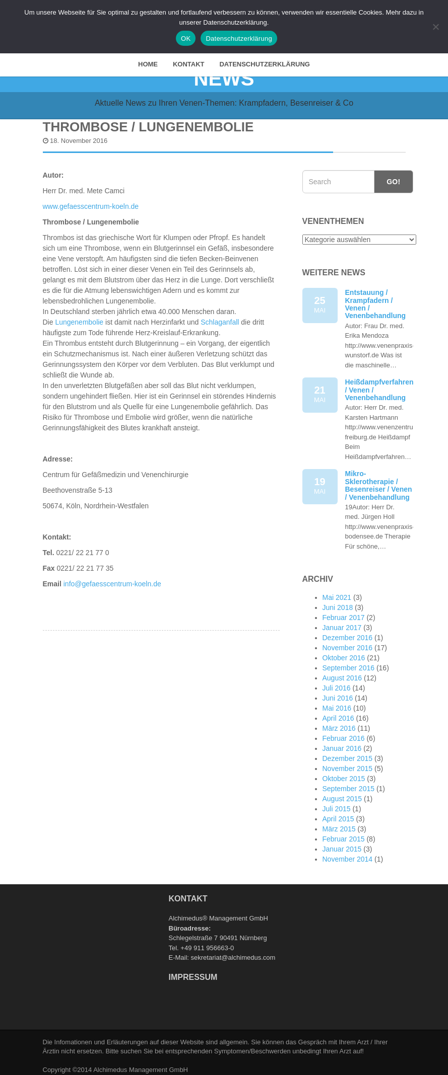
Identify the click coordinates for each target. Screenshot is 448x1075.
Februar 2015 (344, 834)
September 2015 (349, 784)
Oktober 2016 (344, 653)
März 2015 (339, 824)
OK (185, 38)
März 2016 (339, 723)
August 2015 (342, 794)
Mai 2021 (337, 592)
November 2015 (348, 763)
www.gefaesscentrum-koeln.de (91, 201)
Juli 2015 (337, 804)
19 (320, 481)
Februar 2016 (344, 733)
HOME (148, 59)
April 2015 (338, 814)
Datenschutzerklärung (264, 59)
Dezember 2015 (348, 753)
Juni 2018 (338, 602)
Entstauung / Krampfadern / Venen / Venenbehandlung (375, 299)
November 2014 (348, 854)
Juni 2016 (338, 693)
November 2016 (348, 643)
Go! (393, 177)
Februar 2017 (344, 612)
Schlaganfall (220, 317)
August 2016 (342, 673)
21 (320, 389)
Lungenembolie (79, 317)
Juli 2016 (337, 683)
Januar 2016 (342, 743)
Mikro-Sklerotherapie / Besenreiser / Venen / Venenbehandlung (378, 480)
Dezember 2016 (348, 633)
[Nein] (435, 27)
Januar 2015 (342, 844)
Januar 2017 (342, 623)
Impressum (193, 972)
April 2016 (338, 713)
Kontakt (189, 59)
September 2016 (349, 663)
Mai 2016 (337, 703)
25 (320, 300)
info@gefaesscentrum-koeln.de (111, 579)
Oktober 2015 (344, 774)
